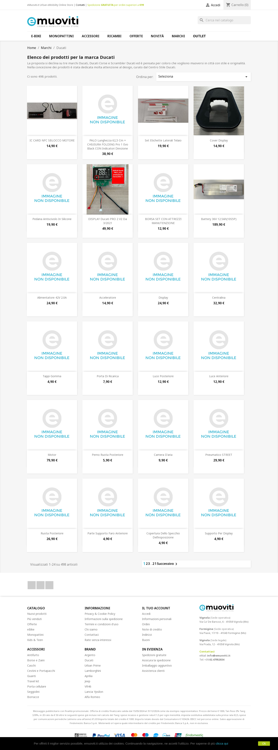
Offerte (32, 624)
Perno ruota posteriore (107, 455)
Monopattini (35, 635)
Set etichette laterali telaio (163, 140)
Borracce (33, 697)
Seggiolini (33, 692)
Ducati (89, 660)
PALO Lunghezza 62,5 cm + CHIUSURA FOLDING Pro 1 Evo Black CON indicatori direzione (107, 144)
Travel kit (33, 681)
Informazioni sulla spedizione (104, 619)
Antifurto (33, 655)
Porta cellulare (36, 686)
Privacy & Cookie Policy (100, 614)
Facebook (32, 585)
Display (163, 297)
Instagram (49, 585)
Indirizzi (147, 635)
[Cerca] (224, 20)
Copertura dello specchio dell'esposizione (163, 535)
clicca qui (222, 743)
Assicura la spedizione (156, 660)
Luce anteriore (218, 376)
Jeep (87, 681)
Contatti (80, 5)
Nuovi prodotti (37, 614)
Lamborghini (93, 671)
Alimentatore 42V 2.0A (52, 297)
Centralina (218, 297)
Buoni (146, 640)
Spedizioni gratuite (154, 655)
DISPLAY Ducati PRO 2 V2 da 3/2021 (107, 221)
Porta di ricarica (108, 376)
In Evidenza (152, 649)
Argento (90, 655)
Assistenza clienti (153, 671)
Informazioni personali (156, 619)
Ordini (146, 624)
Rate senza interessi (98, 640)
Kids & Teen (35, 640)
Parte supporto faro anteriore (107, 533)
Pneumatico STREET (218, 455)
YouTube (40, 585)
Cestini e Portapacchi (41, 671)
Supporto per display (219, 533)
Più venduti (34, 619)
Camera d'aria (163, 455)
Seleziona (203, 76)
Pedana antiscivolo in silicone (52, 219)
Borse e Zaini (36, 660)
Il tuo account (156, 608)
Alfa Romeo (92, 697)
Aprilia (88, 676)
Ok (264, 743)
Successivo (168, 564)
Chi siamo (91, 629)
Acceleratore (107, 297)
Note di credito (152, 629)
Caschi (31, 665)
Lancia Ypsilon (94, 692)
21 (154, 563)
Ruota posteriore (52, 533)
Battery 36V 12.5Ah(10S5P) (219, 219)
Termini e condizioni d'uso (101, 624)
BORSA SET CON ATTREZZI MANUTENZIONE (163, 221)
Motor (52, 455)
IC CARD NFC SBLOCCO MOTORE (52, 140)
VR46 (88, 686)
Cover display (219, 140)
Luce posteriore (163, 376)
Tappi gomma (52, 376)
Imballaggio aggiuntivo (157, 665)
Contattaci (92, 635)
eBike (30, 629)
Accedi (146, 614)
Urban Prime (93, 665)
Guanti (31, 676)
